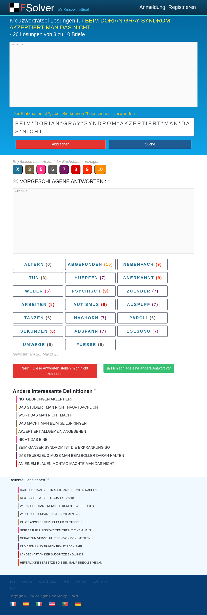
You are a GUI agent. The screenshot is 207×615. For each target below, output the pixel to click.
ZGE (13, 581)
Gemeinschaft (48, 581)
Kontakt (81, 581)
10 (100, 169)
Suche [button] (150, 144)
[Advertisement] (103, 75)
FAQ (12, 588)
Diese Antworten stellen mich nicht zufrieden (55, 371)
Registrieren (182, 7)
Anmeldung (152, 7)
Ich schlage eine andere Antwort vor (139, 368)
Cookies (27, 581)
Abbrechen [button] (60, 144)
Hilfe (67, 581)
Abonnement (101, 581)
